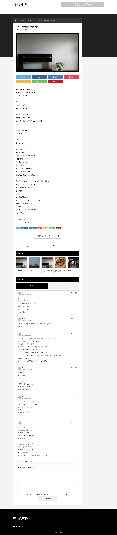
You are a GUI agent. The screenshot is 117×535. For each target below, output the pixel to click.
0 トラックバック (63, 285)
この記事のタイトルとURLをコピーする (47, 236)
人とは (22, 175)
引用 (76, 293)
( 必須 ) (25, 461)
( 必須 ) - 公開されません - (26, 467)
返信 (72, 293)
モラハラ (19, 200)
